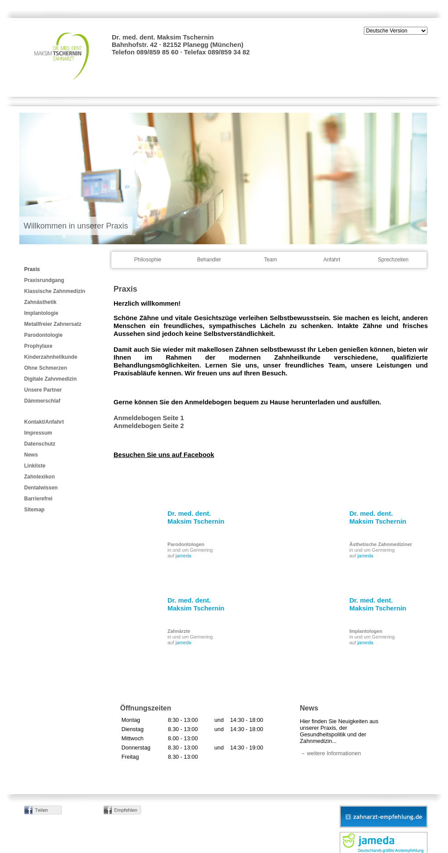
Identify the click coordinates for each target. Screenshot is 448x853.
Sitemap (34, 510)
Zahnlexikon (39, 477)
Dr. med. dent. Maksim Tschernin (195, 517)
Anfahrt (332, 260)
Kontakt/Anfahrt (44, 422)
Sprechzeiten (393, 260)
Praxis (32, 269)
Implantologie (41, 313)
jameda (183, 555)
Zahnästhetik (40, 302)
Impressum (38, 433)
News (31, 455)
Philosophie (147, 260)
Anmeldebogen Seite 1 (149, 417)
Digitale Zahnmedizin (50, 379)
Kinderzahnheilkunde (50, 357)
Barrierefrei (38, 499)
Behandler (209, 260)
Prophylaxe (38, 346)
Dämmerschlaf (42, 401)
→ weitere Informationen (330, 753)
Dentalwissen (41, 488)
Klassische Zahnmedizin (54, 291)
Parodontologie (43, 335)
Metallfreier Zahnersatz (53, 324)
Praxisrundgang (44, 280)
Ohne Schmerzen (45, 368)
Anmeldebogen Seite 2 (149, 425)
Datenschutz (39, 444)
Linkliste (35, 466)
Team (270, 260)
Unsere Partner (43, 390)
